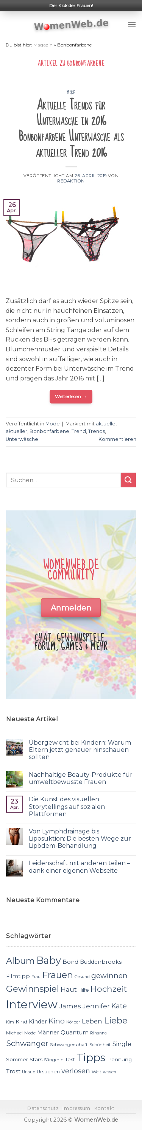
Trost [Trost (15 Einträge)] (13, 1071)
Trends (96, 431)
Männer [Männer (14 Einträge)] (48, 1032)
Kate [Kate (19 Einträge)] (119, 1006)
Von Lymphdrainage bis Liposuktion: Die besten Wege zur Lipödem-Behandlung (80, 838)
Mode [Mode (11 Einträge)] (30, 1033)
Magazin (43, 45)
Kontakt (104, 1108)
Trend (79, 431)
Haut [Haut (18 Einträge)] (69, 989)
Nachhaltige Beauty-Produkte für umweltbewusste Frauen (81, 778)
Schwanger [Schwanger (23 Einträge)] (27, 1043)
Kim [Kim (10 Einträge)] (10, 1022)
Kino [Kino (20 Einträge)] (56, 1021)
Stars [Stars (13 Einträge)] (36, 1059)
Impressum (76, 1108)
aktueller (16, 431)
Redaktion (71, 181)
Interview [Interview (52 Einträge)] (32, 1004)
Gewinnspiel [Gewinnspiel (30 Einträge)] (32, 988)
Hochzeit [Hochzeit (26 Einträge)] (109, 989)
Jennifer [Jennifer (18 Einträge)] (96, 1006)
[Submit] (128, 480)
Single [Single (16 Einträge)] (121, 1044)
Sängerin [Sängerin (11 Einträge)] (54, 1059)
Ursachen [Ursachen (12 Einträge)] (48, 1071)
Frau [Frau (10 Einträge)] (36, 976)
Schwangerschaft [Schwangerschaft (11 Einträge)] (69, 1044)
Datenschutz (43, 1108)
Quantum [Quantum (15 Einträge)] (75, 1032)
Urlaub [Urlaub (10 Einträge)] (28, 1072)
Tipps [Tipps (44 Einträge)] (90, 1057)
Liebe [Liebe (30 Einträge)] (116, 1020)
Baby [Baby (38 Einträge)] (48, 960)
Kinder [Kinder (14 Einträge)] (38, 1021)
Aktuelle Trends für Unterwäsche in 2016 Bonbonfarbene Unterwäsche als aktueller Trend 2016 (71, 128)
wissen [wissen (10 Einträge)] (109, 1072)
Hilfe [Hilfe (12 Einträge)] (83, 990)
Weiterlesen (71, 396)
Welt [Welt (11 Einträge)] (96, 1071)
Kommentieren (117, 439)
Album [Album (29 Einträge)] (20, 960)
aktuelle (105, 424)
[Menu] (131, 24)
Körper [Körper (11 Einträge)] (73, 1022)
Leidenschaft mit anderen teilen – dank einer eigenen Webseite (79, 866)
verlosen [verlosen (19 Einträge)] (75, 1071)
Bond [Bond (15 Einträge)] (70, 961)
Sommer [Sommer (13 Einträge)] (17, 1059)
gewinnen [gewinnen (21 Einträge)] (109, 975)
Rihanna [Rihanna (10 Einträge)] (98, 1033)
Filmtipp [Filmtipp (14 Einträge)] (18, 976)
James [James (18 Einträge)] (70, 1006)
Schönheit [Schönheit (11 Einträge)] (100, 1044)
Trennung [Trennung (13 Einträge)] (119, 1059)
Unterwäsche (22, 439)
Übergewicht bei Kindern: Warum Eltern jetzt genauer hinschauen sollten (80, 750)
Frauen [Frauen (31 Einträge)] (57, 974)
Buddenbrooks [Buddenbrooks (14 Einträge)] (101, 961)
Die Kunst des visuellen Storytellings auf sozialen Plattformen (67, 806)
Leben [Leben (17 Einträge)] (92, 1021)
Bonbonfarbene (49, 431)
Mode (71, 92)
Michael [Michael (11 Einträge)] (14, 1033)
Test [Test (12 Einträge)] (70, 1059)
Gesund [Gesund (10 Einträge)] (82, 976)
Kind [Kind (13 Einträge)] (21, 1022)
